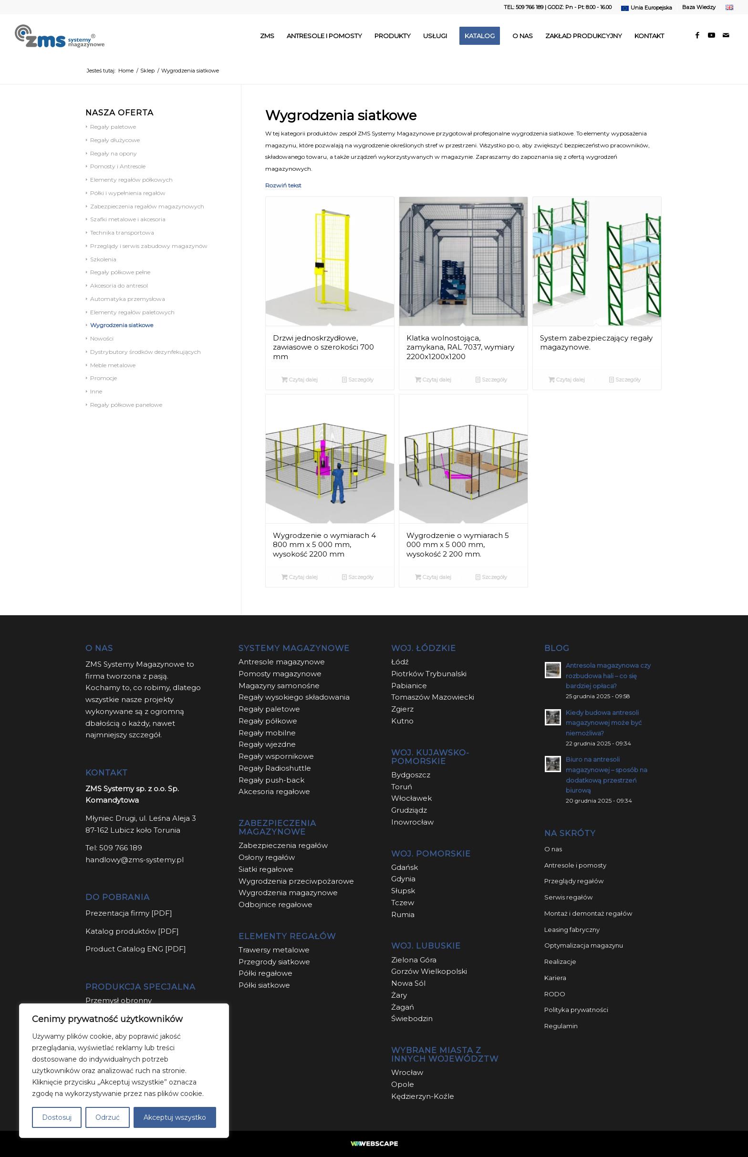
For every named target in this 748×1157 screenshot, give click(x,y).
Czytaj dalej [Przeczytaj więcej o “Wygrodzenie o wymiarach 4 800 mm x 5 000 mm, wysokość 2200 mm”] (299, 577)
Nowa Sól (408, 983)
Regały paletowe (113, 126)
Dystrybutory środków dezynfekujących (145, 351)
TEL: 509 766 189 (523, 7)
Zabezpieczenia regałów (283, 845)
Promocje (103, 378)
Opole (403, 1084)
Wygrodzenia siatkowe (121, 325)
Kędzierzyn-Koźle (422, 1096)
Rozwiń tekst (283, 185)
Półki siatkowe (264, 985)
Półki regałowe (265, 973)
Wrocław (407, 1072)
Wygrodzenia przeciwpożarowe (296, 881)
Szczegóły (358, 379)
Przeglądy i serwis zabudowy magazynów (149, 245)
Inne (96, 391)
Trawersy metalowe (274, 949)
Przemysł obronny (118, 1000)
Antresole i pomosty (575, 865)
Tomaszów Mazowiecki (432, 697)
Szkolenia (103, 259)
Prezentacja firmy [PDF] (128, 913)
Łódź (400, 661)
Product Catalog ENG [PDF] (135, 948)
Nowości (102, 338)
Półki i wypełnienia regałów (128, 192)
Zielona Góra (413, 959)
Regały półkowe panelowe (126, 404)
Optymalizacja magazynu (583, 945)
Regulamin (561, 1026)
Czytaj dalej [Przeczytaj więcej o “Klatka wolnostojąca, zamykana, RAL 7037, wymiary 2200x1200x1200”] (433, 379)
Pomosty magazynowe (280, 673)
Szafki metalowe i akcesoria (128, 219)
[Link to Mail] (726, 35)
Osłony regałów (267, 857)
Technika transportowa (122, 232)
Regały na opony (113, 153)
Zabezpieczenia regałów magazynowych (147, 206)
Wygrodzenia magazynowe (288, 892)
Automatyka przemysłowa (127, 298)
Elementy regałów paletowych (132, 312)
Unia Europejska (651, 7)
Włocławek (411, 798)
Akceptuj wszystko (175, 1117)
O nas (553, 849)
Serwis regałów (568, 897)
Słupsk (403, 890)
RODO (554, 994)
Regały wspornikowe (276, 756)
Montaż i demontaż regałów (588, 913)
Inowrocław (412, 821)
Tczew (402, 902)
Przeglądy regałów (573, 881)
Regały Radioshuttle (275, 768)
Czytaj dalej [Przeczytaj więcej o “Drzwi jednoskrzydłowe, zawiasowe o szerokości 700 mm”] (299, 379)
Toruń (401, 786)
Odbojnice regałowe (275, 904)
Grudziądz (409, 810)
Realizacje (560, 961)
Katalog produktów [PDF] (132, 931)
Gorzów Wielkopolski (429, 971)
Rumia (403, 914)
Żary (399, 995)
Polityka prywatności (576, 1009)
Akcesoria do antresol (119, 285)
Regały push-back (271, 780)
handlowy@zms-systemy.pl (134, 859)
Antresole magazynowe (282, 661)
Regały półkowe (268, 720)
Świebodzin (412, 1018)
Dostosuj (57, 1117)
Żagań (402, 1007)
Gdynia (403, 878)
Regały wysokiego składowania (294, 697)
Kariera (555, 977)
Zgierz (402, 708)
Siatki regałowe (266, 869)
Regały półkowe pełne (120, 272)
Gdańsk (404, 867)
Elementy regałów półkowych (131, 179)
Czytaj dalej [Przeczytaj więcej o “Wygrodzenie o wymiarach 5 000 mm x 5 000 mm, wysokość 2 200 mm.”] (433, 577)
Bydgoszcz (410, 774)
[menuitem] (646, 8)
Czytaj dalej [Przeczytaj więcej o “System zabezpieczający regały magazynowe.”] (567, 379)
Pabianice (409, 685)
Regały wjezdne (267, 744)
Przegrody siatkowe (274, 961)
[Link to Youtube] (712, 35)
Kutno (402, 720)
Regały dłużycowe (115, 140)
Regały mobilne (267, 732)
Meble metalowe (112, 365)
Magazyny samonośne (279, 685)
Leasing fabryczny (572, 929)
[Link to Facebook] (697, 35)
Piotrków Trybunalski (429, 673)
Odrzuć (107, 1117)
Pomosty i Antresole (117, 166)
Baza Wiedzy (699, 7)
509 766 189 (120, 847)
